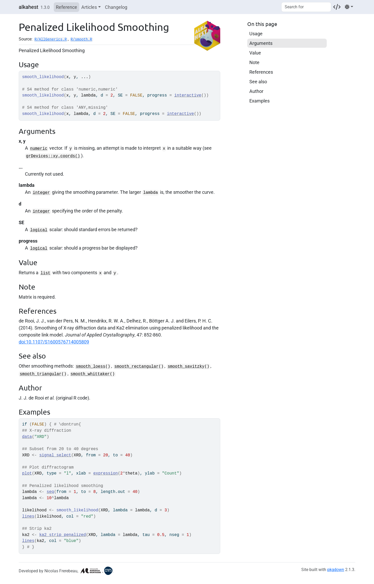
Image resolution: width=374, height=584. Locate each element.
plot (27, 473)
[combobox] (306, 7)
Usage (256, 33)
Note (254, 62)
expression (105, 473)
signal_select (55, 455)
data (27, 437)
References (261, 72)
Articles (89, 7)
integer (41, 192)
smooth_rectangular (136, 366)
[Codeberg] (337, 7)
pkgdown (335, 569)
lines (28, 516)
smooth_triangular (41, 374)
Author (256, 91)
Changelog (116, 7)
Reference (66, 7)
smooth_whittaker (90, 374)
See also (258, 81)
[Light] (349, 7)
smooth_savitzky (186, 366)
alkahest (28, 7)
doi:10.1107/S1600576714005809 (54, 342)
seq (50, 492)
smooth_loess (90, 366)
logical (38, 230)
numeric (38, 148)
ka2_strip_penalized (62, 535)
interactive (187, 95)
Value (255, 53)
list (45, 273)
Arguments (260, 43)
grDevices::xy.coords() (53, 156)
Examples (259, 101)
